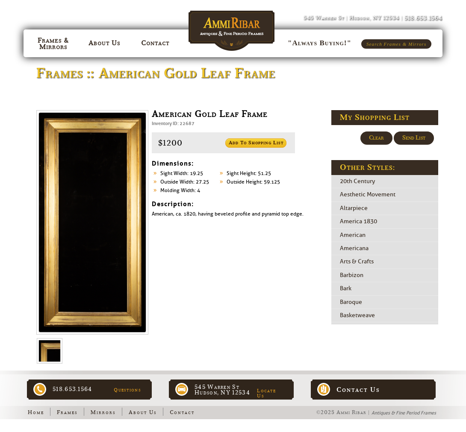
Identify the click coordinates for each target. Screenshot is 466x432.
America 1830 (358, 221)
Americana (354, 248)
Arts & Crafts (357, 262)
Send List (413, 137)
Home (36, 412)
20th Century (357, 181)
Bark (345, 288)
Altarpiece (354, 208)
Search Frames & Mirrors (396, 44)
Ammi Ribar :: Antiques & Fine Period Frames (233, 26)
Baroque (351, 302)
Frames (67, 412)
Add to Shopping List (256, 143)
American (353, 235)
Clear (376, 137)
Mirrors (103, 412)
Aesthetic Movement (367, 194)
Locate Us (266, 393)
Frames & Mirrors (53, 43)
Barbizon (351, 275)
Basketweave (357, 315)
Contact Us (358, 390)
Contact (182, 412)
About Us (143, 412)
